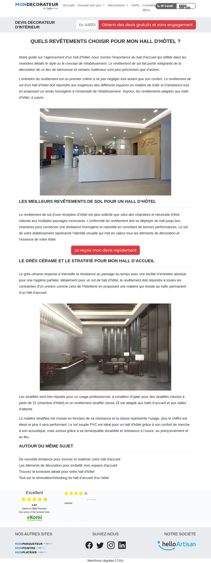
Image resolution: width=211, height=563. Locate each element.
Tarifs (135, 5)
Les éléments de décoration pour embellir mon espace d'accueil (68, 465)
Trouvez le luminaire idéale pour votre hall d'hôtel (56, 472)
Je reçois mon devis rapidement (105, 250)
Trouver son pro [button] (89, 5)
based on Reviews (34, 507)
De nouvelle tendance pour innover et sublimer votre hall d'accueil (69, 459)
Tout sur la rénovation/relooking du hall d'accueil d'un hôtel (64, 478)
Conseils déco (148, 7)
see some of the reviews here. (34, 512)
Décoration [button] (116, 5)
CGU (120, 560)
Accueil (68, 5)
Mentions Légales (101, 560)
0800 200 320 (184, 6)
